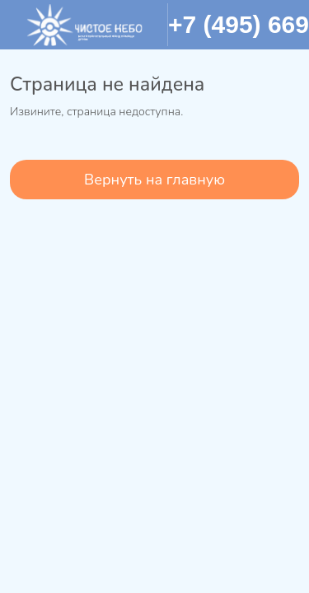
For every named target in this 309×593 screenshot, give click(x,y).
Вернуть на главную (154, 179)
